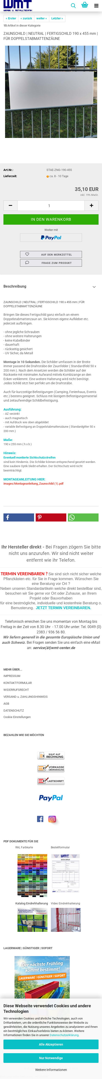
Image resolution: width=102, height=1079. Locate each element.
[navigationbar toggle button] (96, 6)
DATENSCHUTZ (13, 710)
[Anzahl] (51, 205)
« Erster (11, 18)
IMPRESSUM (11, 676)
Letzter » (57, 18)
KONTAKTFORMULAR (17, 683)
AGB (6, 703)
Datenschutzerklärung (64, 1035)
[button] (10, 205)
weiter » (41, 18)
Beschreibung (14, 286)
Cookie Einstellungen (17, 717)
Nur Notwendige (51, 1058)
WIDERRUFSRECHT (16, 690)
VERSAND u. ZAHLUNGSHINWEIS (25, 696)
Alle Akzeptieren (51, 1044)
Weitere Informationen (51, 1070)
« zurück (26, 18)
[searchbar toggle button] (73, 6)
